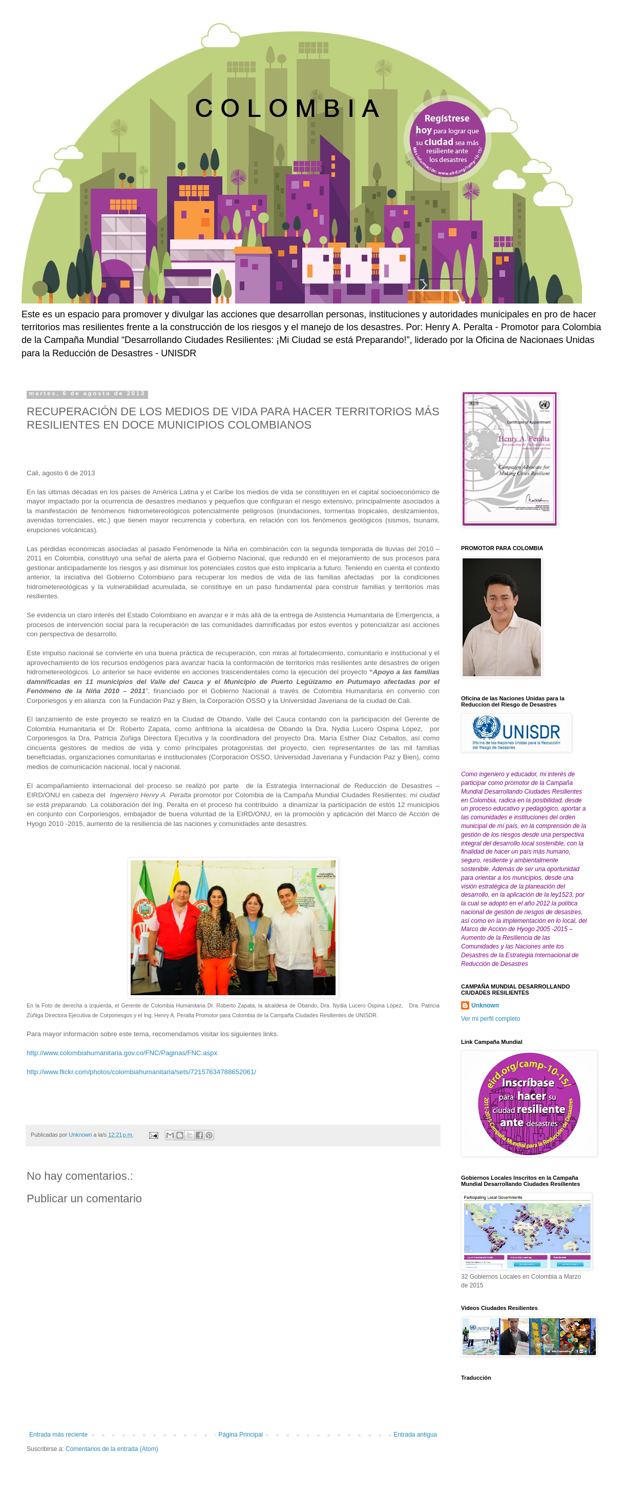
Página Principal (240, 1434)
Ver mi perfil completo (490, 1018)
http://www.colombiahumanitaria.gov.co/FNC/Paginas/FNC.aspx (122, 1053)
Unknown (485, 1005)
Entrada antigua (415, 1434)
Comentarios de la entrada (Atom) (112, 1449)
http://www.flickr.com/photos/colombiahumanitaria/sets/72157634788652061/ (141, 1072)
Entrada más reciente (58, 1434)
